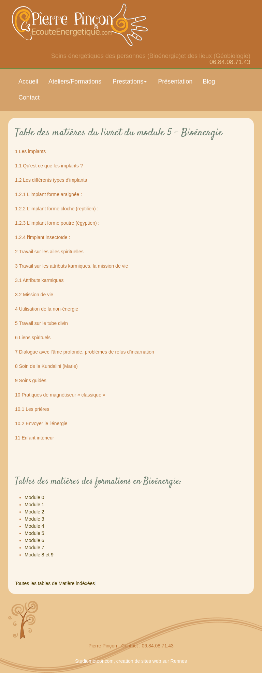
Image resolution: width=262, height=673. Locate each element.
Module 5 (34, 533)
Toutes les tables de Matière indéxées (55, 583)
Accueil (28, 81)
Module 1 (34, 504)
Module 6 (34, 540)
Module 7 (34, 547)
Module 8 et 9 (39, 554)
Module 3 (34, 519)
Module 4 (34, 526)
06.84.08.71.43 (229, 62)
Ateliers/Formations (74, 81)
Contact (29, 97)
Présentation (175, 81)
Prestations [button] (130, 81)
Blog (209, 81)
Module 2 (34, 511)
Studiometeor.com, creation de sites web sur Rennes (131, 661)
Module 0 (34, 497)
